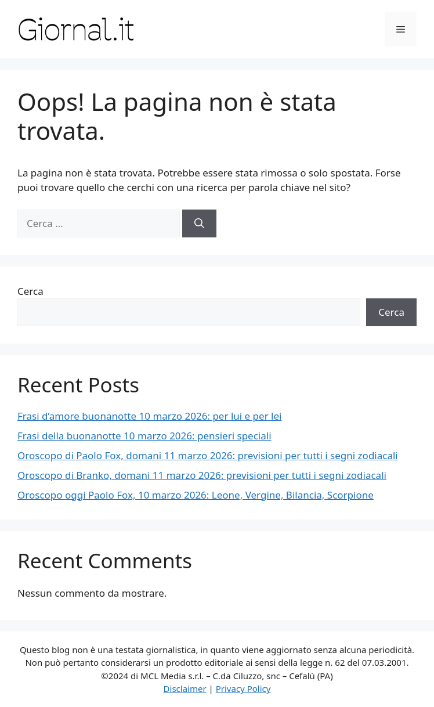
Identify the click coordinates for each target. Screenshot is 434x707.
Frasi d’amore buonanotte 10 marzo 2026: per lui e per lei (149, 416)
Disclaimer (185, 688)
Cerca (30, 291)
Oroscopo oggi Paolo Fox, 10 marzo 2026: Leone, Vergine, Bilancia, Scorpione (195, 495)
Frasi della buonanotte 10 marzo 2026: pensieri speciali (144, 435)
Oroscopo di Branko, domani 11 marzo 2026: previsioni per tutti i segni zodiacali (201, 475)
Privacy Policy (243, 688)
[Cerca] (199, 223)
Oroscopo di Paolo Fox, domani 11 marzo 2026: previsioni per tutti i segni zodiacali (207, 455)
